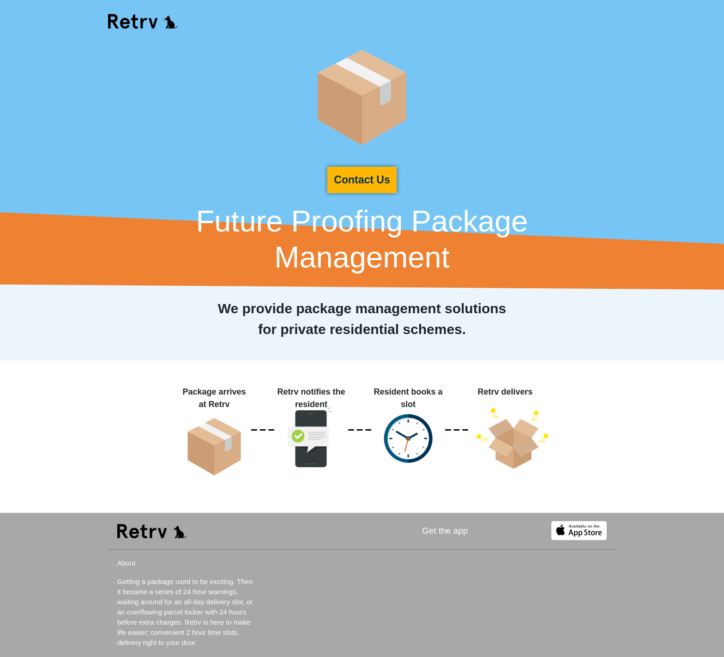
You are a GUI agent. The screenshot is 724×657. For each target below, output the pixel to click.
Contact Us (362, 180)
